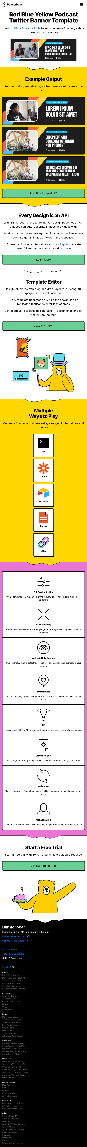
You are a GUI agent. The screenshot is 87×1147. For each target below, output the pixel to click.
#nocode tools (31, 28)
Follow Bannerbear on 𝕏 (14, 936)
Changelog (6, 1135)
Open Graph (7, 1030)
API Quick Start (9, 1093)
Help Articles (7, 1085)
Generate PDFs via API (12, 1067)
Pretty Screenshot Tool (12, 1108)
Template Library (9, 986)
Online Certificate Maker (12, 1043)
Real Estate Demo (9, 1025)
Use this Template (42, 193)
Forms (5, 1004)
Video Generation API (11, 980)
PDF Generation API (11, 983)
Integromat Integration (12, 1001)
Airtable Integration (10, 996)
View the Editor (43, 326)
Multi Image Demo (10, 1017)
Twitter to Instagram (11, 1022)
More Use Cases (9, 1078)
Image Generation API (11, 975)
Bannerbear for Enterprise (13, 989)
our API (13, 28)
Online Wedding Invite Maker (14, 1046)
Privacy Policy (9, 949)
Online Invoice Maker (11, 1054)
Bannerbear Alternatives (12, 1143)
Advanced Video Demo (12, 1036)
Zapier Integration (10, 999)
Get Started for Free (44, 865)
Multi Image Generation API (14, 978)
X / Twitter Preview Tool (12, 1106)
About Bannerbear (10, 1118)
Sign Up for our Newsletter (15, 940)
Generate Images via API (13, 1061)
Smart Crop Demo (10, 1033)
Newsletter (7, 1138)
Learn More (43, 259)
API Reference (8, 1096)
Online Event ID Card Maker (14, 1049)
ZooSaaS (7, 967)
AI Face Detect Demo (11, 1019)
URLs (4, 1007)
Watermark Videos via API (13, 1064)
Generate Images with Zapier (14, 1069)
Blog (4, 1088)
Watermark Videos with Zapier (15, 1072)
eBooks (5, 1090)
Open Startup (8, 1121)
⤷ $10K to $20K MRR (11, 1127)
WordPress (7, 1010)
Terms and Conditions (13, 954)
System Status (8, 1116)
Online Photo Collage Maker (14, 1051)
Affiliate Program (9, 1132)
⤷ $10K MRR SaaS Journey (14, 1124)
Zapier (64, 244)
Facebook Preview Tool (12, 1103)
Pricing (5, 1140)
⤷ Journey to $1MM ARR (13, 1129)
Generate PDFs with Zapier (13, 1075)
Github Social (8, 1028)
